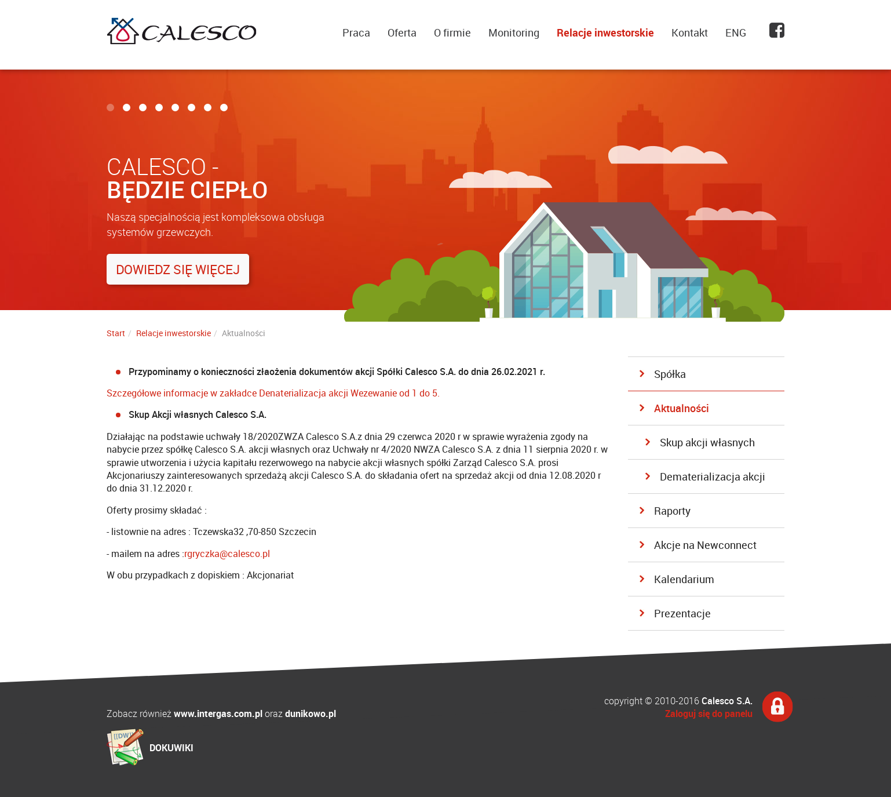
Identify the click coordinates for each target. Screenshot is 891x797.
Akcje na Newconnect (705, 545)
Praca (356, 32)
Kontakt (689, 32)
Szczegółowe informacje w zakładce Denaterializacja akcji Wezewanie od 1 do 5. (273, 393)
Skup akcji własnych (707, 442)
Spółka (670, 374)
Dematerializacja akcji (712, 476)
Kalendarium (684, 579)
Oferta (402, 32)
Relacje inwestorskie (605, 32)
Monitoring (513, 32)
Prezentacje (682, 613)
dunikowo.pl (310, 713)
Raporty (672, 511)
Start (116, 333)
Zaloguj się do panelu (709, 713)
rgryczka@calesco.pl (227, 553)
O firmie (452, 32)
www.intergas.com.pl (218, 713)
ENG (735, 32)
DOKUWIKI (171, 747)
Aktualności (681, 408)
